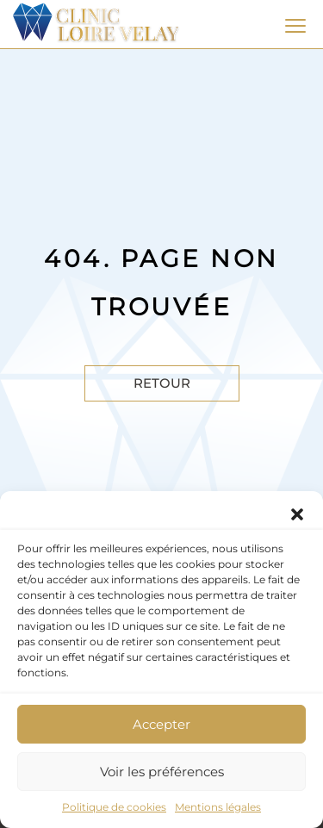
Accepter (161, 724)
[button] (297, 512)
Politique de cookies (114, 806)
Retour (162, 383)
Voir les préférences (162, 771)
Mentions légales (218, 806)
